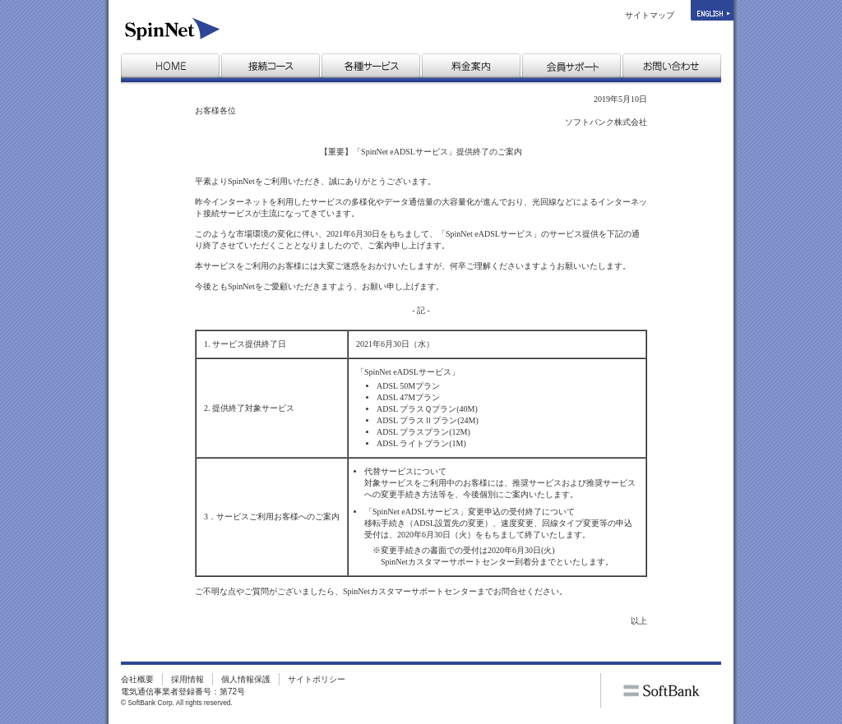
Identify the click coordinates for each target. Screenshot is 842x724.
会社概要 (137, 679)
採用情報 (187, 679)
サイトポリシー (316, 679)
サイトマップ (649, 15)
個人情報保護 (246, 679)
